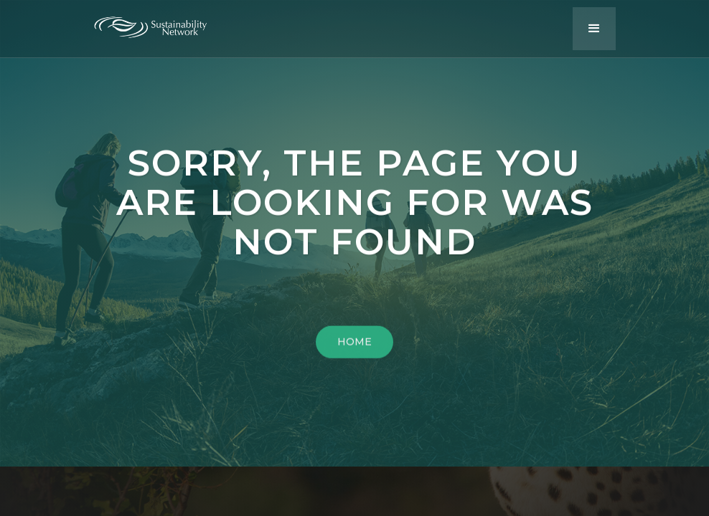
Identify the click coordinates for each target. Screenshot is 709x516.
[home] (161, 23)
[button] (594, 28)
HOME (354, 344)
